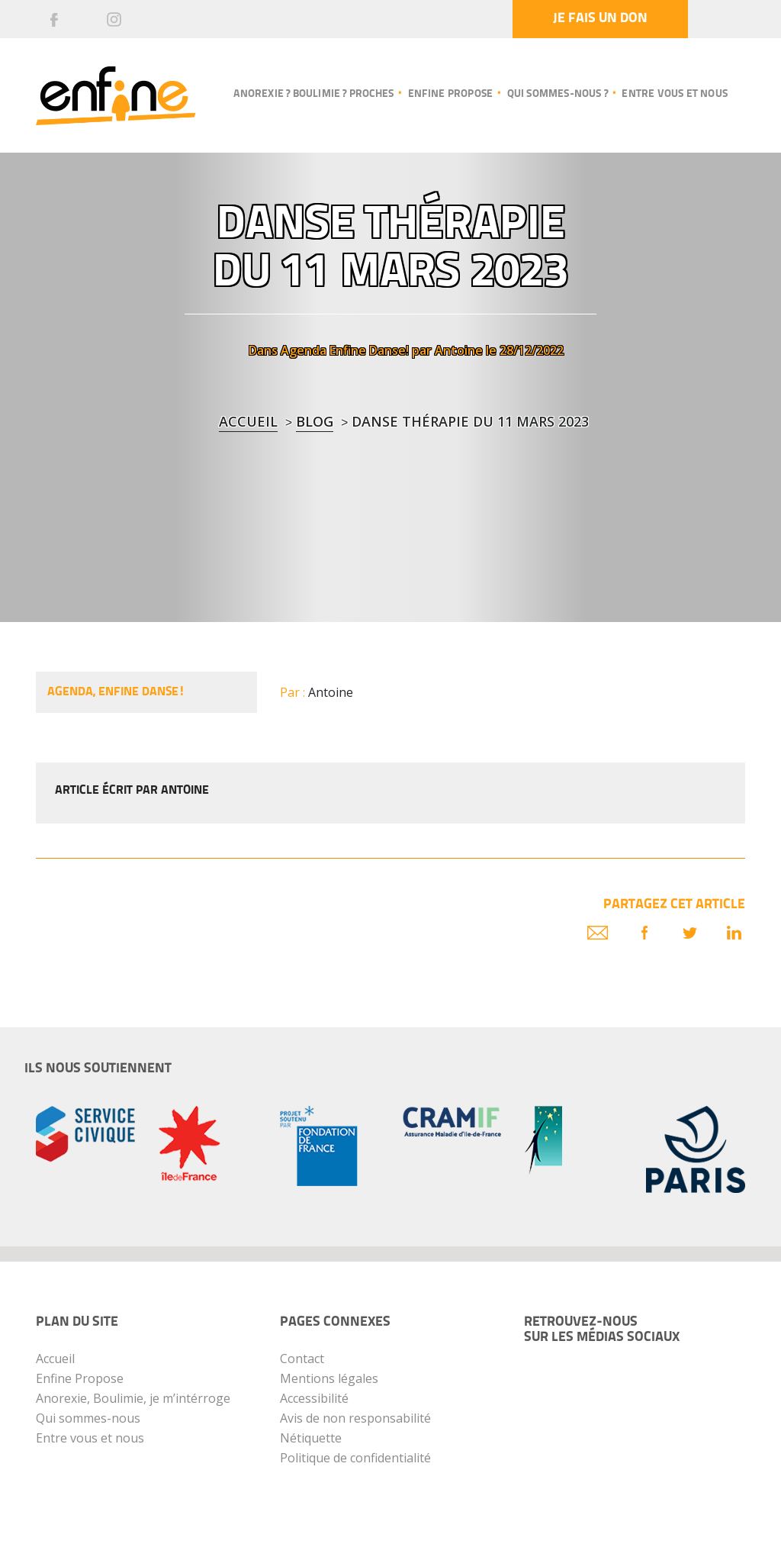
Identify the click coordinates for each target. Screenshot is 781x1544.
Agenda (303, 350)
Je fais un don (600, 18)
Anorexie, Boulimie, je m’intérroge (133, 1398)
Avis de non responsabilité (355, 1418)
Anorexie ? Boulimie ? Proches (313, 94)
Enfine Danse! (369, 350)
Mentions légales (329, 1378)
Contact (302, 1358)
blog (314, 421)
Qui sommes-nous (88, 1418)
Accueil (248, 421)
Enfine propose (450, 94)
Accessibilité (314, 1398)
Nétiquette (311, 1438)
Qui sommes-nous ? (557, 94)
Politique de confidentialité (355, 1457)
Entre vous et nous (675, 94)
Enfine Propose (80, 1378)
